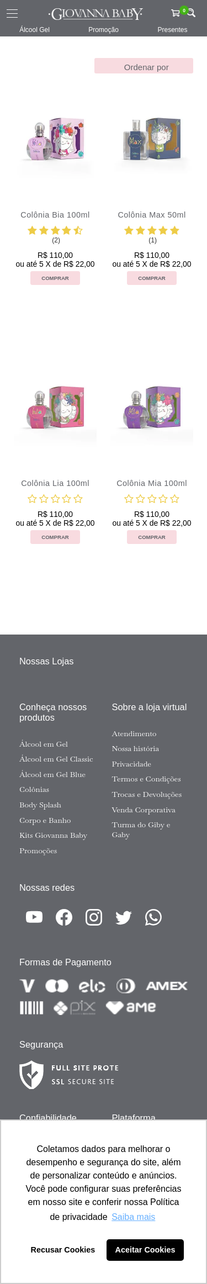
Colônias (34, 789)
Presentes (172, 30)
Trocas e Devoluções (147, 794)
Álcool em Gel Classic (56, 759)
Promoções (38, 850)
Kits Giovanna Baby (53, 835)
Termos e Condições (146, 779)
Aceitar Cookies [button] (145, 1249)
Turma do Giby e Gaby (141, 829)
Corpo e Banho (45, 820)
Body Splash (40, 805)
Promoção (103, 30)
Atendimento (134, 733)
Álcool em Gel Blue (52, 774)
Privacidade (131, 764)
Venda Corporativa (144, 810)
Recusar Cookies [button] (63, 1249)
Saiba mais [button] (133, 1217)
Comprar (55, 278)
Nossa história (136, 748)
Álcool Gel (34, 30)
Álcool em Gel (43, 744)
